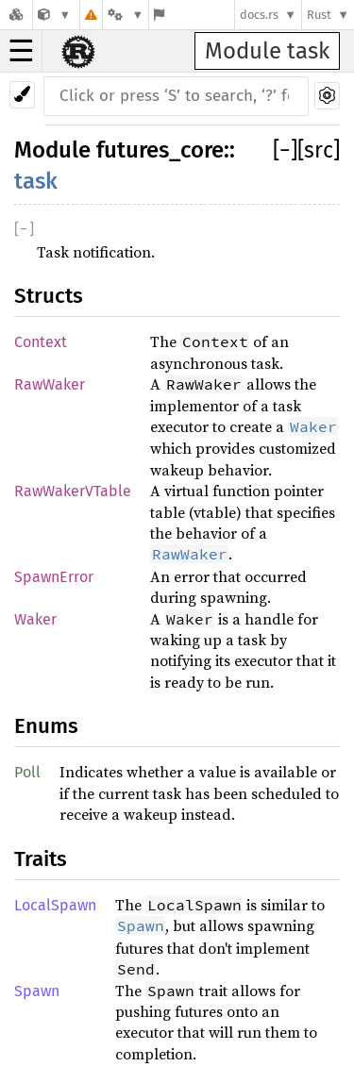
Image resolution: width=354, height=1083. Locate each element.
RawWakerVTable (72, 491)
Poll (27, 772)
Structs (48, 295)
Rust (319, 15)
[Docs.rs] (16, 14)
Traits (40, 859)
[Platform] (125, 14)
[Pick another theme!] (22, 94)
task (36, 181)
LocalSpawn (55, 905)
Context (40, 342)
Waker (35, 619)
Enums (46, 726)
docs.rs (259, 15)
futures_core (160, 150)
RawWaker (49, 384)
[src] (318, 150)
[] (285, 150)
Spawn (36, 991)
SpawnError (53, 577)
